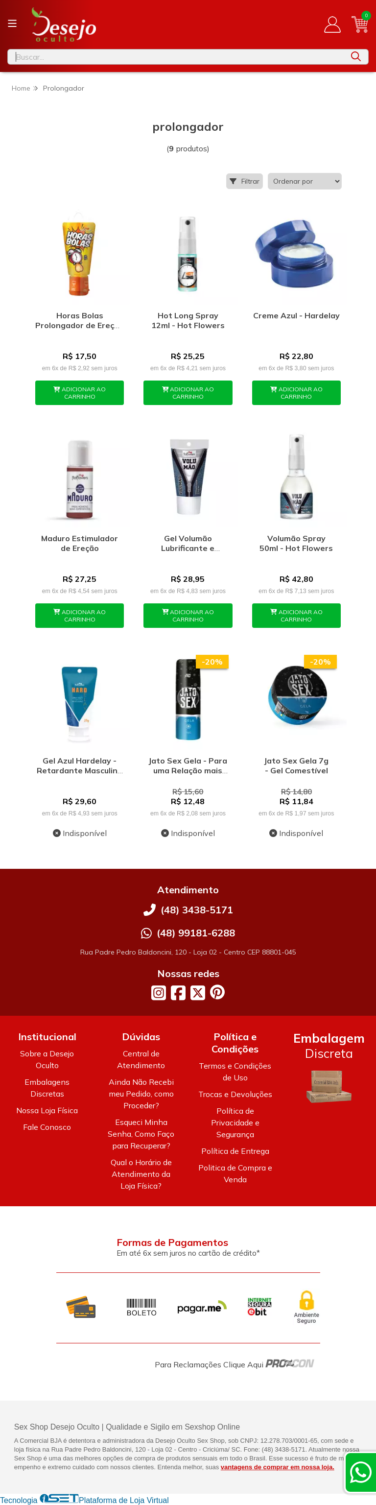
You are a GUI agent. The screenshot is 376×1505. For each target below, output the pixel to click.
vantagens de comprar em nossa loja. (277, 1467)
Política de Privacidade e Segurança (235, 1122)
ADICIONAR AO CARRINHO (79, 392)
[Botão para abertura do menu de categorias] (12, 23)
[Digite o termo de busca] (176, 56)
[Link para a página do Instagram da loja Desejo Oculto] (158, 992)
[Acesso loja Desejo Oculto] (332, 24)
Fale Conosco (47, 1127)
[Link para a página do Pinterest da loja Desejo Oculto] (217, 992)
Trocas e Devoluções (235, 1094)
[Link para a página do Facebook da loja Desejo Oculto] (178, 992)
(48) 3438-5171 (197, 910)
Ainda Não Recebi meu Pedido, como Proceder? (141, 1093)
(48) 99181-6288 (196, 933)
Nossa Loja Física (47, 1110)
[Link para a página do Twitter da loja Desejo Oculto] (197, 992)
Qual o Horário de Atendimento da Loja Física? (141, 1174)
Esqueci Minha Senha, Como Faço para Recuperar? (141, 1133)
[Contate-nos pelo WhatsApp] (361, 1472)
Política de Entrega (235, 1151)
